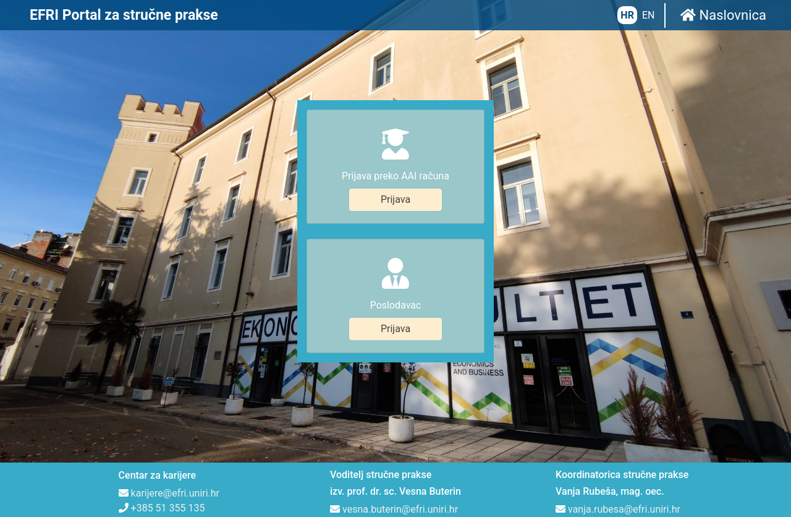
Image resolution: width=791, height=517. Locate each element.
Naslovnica (723, 15)
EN (648, 15)
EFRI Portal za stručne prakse (124, 15)
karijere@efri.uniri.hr (175, 421)
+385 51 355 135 (168, 436)
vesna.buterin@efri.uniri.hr (400, 437)
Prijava (395, 163)
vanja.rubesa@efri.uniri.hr (624, 437)
